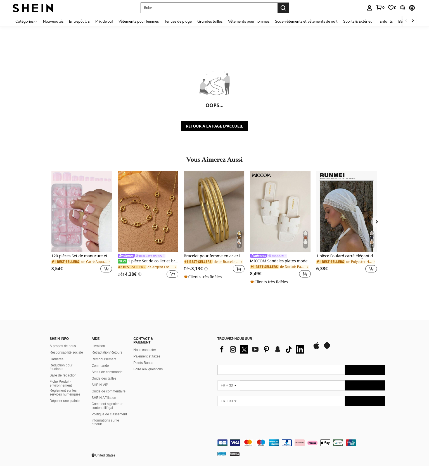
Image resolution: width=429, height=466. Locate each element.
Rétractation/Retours (107, 352)
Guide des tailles (104, 378)
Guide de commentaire (108, 391)
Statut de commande (107, 372)
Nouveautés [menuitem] (53, 21)
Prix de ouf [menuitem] (104, 21)
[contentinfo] (301, 442)
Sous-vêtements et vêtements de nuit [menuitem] (306, 21)
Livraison (98, 346)
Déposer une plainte (65, 401)
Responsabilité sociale (66, 352)
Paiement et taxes (147, 356)
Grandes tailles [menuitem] (209, 21)
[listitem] (81, 225)
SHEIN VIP (100, 385)
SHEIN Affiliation (104, 398)
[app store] (316, 348)
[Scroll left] (406, 21)
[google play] (327, 348)
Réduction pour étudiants (61, 367)
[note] (204, 277)
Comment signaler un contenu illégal (108, 406)
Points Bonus (143, 363)
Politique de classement (109, 414)
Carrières (56, 359)
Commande (100, 366)
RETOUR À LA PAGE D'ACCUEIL (214, 126)
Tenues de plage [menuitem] (178, 21)
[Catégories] (26, 21)
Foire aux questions (148, 369)
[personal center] (369, 7)
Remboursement (104, 359)
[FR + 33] (228, 385)
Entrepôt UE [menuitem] (79, 21)
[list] (262, 349)
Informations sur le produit (105, 422)
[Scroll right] (413, 21)
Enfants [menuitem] (386, 21)
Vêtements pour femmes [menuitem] (138, 21)
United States (105, 455)
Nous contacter (145, 350)
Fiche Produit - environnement (61, 383)
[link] (380, 7)
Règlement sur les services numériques (65, 392)
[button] (402, 7)
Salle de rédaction (63, 375)
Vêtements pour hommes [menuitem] (248, 21)
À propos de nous (63, 346)
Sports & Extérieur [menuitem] (358, 21)
